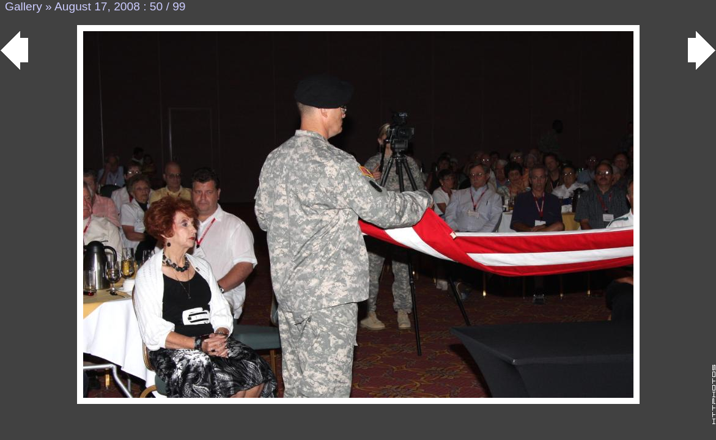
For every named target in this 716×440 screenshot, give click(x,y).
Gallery (23, 6)
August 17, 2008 (97, 6)
